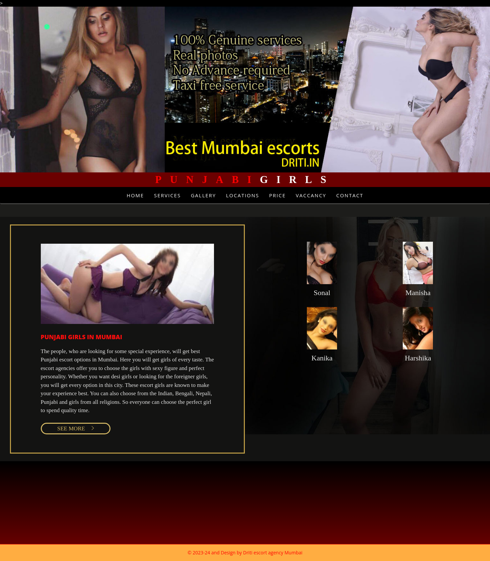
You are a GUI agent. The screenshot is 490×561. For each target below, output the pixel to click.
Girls (245, 179)
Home (135, 195)
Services (167, 195)
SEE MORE (71, 428)
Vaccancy (311, 195)
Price (277, 195)
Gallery (203, 195)
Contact (349, 195)
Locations (242, 195)
